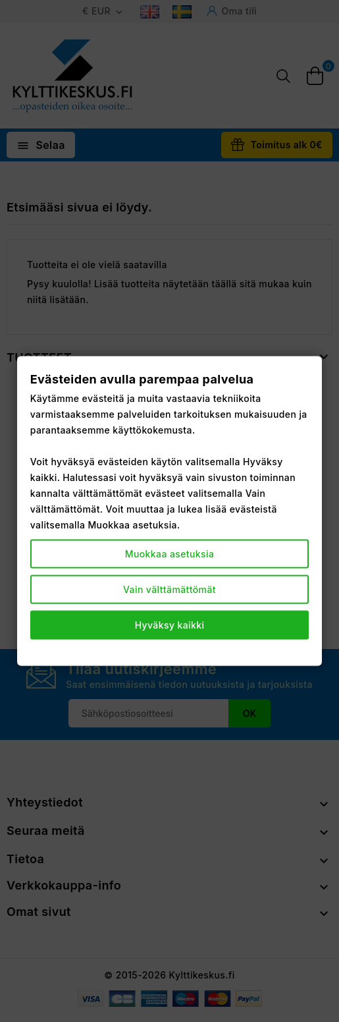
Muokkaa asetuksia (170, 553)
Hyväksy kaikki (170, 625)
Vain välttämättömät (169, 589)
